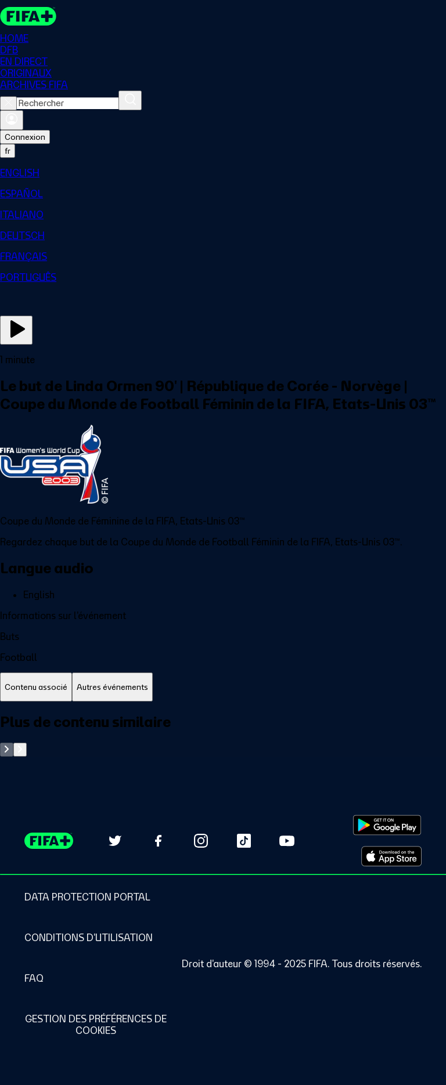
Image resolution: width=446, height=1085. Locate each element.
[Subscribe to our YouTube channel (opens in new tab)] (287, 840)
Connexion (25, 137)
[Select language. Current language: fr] (7, 151)
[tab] (36, 687)
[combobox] (67, 103)
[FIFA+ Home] (28, 16)
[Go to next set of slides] (20, 750)
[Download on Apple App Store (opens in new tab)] (391, 856)
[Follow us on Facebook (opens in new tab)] (158, 840)
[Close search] (8, 103)
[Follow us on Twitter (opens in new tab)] (115, 840)
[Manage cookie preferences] (95, 1024)
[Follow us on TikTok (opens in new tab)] (244, 840)
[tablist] (223, 687)
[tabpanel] (223, 735)
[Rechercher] (130, 100)
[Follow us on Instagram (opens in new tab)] (201, 840)
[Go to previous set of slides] (6, 750)
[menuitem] (223, 173)
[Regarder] (16, 330)
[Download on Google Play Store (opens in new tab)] (387, 825)
